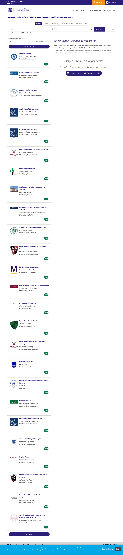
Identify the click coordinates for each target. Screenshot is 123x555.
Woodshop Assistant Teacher (29, 72)
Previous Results (29, 47)
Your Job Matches (67, 24)
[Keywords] (29, 29)
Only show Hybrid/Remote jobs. (21, 33)
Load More (29, 534)
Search (38, 24)
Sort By (11, 41)
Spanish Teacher (25, 401)
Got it (118, 549)
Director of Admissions (27, 168)
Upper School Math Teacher (28, 321)
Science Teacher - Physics (28, 90)
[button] (110, 29)
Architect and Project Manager (30, 439)
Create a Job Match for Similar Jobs (83, 73)
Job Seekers (98, 2)
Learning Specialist (26, 361)
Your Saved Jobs (81, 24)
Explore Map (55, 24)
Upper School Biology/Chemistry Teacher (33, 149)
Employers (111, 2)
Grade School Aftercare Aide (29, 109)
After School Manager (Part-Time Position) (34, 285)
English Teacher (24, 457)
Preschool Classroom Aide (28, 129)
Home (75, 10)
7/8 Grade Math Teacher (27, 303)
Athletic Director (25, 54)
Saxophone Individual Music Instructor (32, 227)
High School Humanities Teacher (30, 418)
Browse (46, 24)
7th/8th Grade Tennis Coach (29, 267)
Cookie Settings (107, 549)
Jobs (83, 10)
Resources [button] (109, 10)
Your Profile (94, 10)
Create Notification (42, 41)
